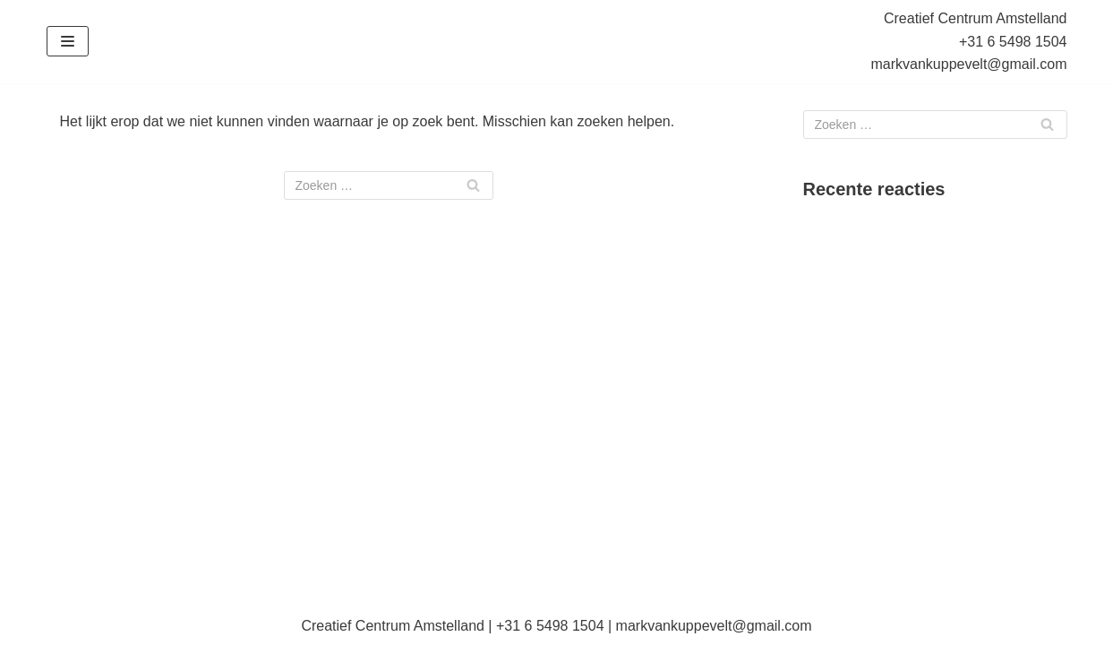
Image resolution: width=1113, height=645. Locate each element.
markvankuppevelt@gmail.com (969, 64)
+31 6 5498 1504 (1013, 41)
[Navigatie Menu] (68, 41)
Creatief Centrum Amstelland (975, 18)
